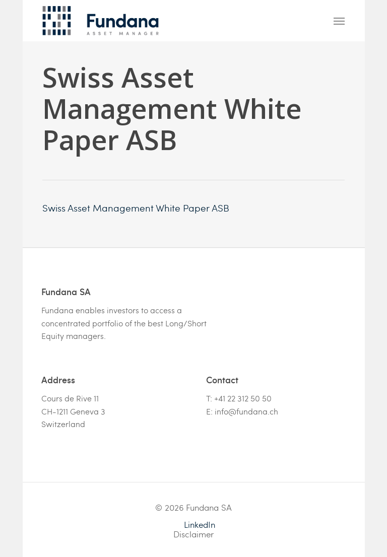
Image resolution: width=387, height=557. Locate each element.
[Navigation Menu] (339, 21)
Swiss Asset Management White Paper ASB (135, 207)
